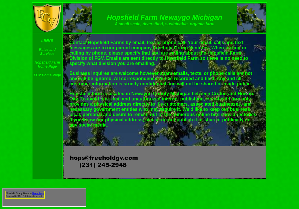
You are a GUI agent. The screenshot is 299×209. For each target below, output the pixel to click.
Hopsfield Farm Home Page (47, 64)
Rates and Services (47, 52)
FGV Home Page (47, 75)
